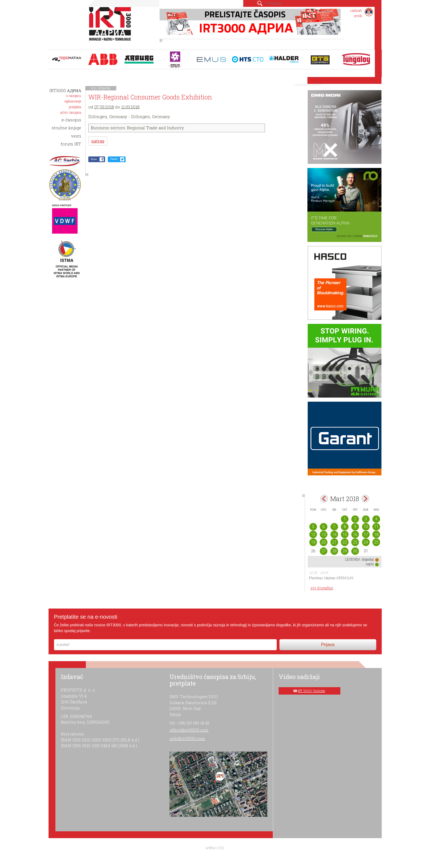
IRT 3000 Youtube (311, 690)
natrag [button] (97, 141)
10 (366, 526)
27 (323, 551)
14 (334, 534)
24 (366, 542)
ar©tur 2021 (215, 847)
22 (345, 542)
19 (313, 542)
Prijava (328, 644)
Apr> (365, 499)
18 (376, 534)
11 (376, 526)
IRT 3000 (111, 27)
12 (313, 534)
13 (323, 534)
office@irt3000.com (188, 730)
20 (323, 542)
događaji (104, 88)
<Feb (324, 499)
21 (334, 542)
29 (345, 551)
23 (355, 542)
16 (355, 534)
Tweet (113, 159)
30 (355, 551)
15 (345, 534)
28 (334, 551)
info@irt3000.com (187, 738)
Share (93, 159)
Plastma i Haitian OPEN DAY (331, 577)
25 (376, 542)
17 (366, 534)
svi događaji (321, 587)
